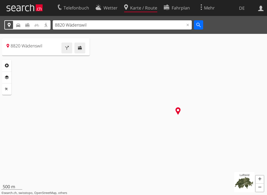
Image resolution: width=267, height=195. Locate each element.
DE (242, 8)
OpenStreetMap (45, 193)
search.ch (10, 193)
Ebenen (6, 77)
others (62, 193)
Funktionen (6, 89)
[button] (260, 180)
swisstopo (25, 193)
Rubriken (6, 65)
